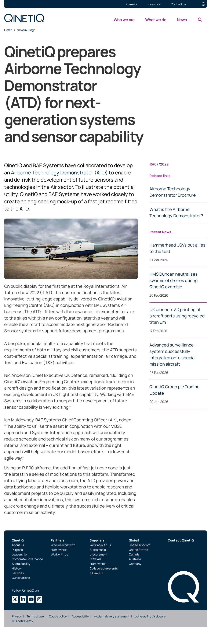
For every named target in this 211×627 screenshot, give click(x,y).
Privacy (17, 616)
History (17, 568)
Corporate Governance (27, 559)
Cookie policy (58, 616)
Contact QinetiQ (181, 540)
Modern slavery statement (112, 616)
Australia (135, 559)
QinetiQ (18, 540)
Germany (135, 564)
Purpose (17, 550)
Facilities (18, 573)
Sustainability (21, 564)
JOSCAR (95, 559)
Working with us (100, 545)
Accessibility (80, 616)
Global (134, 540)
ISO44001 (96, 573)
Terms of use (35, 616)
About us (18, 545)
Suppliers (97, 540)
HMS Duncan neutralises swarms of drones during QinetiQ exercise (173, 280)
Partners (58, 540)
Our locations (21, 578)
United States (138, 550)
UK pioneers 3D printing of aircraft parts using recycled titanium (177, 316)
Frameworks (59, 550)
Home (8, 30)
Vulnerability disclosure (150, 616)
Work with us (59, 554)
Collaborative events (104, 568)
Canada (134, 554)
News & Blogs (26, 30)
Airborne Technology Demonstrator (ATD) (59, 172)
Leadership (19, 554)
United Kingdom (139, 545)
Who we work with (63, 545)
